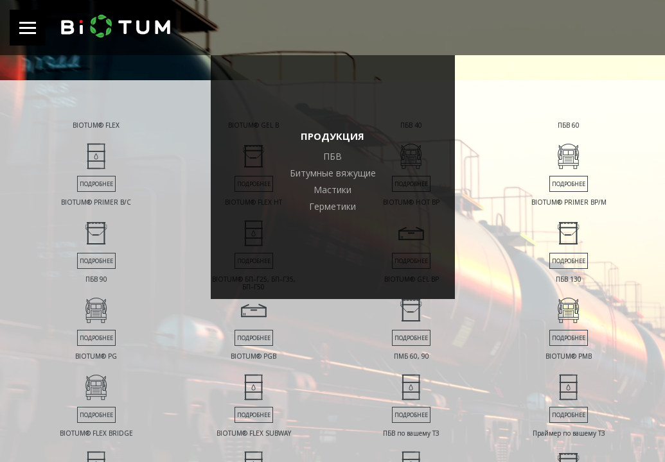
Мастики (332, 190)
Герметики (332, 206)
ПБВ (332, 156)
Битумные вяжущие (333, 173)
